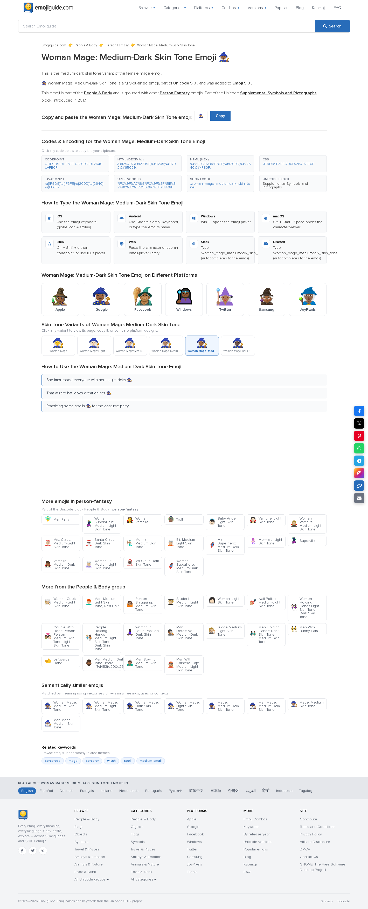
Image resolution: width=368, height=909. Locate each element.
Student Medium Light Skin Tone (182, 602)
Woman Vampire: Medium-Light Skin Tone (305, 523)
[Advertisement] (184, 454)
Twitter (192, 849)
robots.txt (343, 901)
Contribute (308, 819)
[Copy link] (359, 485)
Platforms (203, 7)
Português (153, 791)
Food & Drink (85, 872)
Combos (230, 7)
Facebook (195, 834)
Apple (192, 819)
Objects (80, 834)
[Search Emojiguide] (166, 26)
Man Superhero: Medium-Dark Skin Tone (224, 545)
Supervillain (304, 540)
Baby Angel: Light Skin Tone (223, 522)
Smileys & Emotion (89, 857)
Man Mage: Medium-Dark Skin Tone (264, 706)
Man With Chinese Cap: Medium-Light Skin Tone (183, 664)
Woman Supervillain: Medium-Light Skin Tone (100, 523)
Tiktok (192, 872)
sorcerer (92, 761)
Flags (78, 827)
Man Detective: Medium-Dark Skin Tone (182, 632)
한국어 (233, 791)
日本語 (215, 791)
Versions (257, 7)
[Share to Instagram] (359, 473)
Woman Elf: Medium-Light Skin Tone (100, 564)
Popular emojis (256, 849)
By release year (257, 834)
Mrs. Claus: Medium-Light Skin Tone (59, 543)
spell (127, 761)
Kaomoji (318, 7)
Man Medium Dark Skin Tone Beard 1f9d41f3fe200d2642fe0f (103, 663)
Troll (175, 519)
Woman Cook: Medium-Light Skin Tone (60, 602)
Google (193, 827)
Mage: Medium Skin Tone (307, 704)
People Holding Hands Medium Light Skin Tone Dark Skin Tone (100, 638)
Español (46, 791)
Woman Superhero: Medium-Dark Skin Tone (182, 566)
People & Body (86, 45)
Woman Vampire (137, 520)
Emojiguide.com (53, 45)
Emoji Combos (255, 819)
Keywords (251, 827)
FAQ (337, 7)
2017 (81, 100)
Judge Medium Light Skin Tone (225, 631)
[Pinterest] (43, 851)
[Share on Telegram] (359, 461)
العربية (251, 791)
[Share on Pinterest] (359, 436)
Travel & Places (86, 849)
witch (111, 761)
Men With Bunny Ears (304, 629)
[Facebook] (22, 851)
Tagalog (305, 791)
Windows (194, 842)
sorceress (52, 761)
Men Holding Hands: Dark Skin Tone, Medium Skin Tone (264, 634)
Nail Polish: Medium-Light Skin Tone (264, 602)
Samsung (194, 857)
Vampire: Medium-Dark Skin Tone (59, 564)
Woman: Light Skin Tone (224, 600)
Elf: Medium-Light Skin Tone (181, 543)
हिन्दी (265, 791)
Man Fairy (56, 519)
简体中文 (196, 791)
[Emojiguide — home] (48, 8)
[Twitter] (33, 851)
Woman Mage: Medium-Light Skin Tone (101, 706)
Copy (220, 115)
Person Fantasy (117, 45)
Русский (175, 791)
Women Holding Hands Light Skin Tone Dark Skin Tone (304, 607)
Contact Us (309, 857)
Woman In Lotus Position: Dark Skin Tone (142, 632)
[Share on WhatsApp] (359, 448)
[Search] (332, 26)
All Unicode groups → (91, 879)
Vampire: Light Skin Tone (265, 520)
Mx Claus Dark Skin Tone (142, 563)
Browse (146, 7)
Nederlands (128, 791)
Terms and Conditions (317, 827)
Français (87, 791)
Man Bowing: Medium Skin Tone (141, 663)
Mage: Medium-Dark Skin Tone (224, 706)
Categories (174, 7)
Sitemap (326, 901)
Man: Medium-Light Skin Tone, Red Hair (102, 602)
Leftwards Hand (56, 661)
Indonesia (284, 791)
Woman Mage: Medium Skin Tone (60, 706)
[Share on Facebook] (359, 411)
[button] (75, 163)
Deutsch (66, 791)
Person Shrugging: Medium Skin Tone (141, 604)
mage (73, 761)
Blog (300, 7)
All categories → (143, 879)
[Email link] (359, 498)
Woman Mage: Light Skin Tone (183, 706)
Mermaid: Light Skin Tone (265, 541)
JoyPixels (194, 864)
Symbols (81, 842)
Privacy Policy (311, 834)
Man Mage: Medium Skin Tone (59, 723)
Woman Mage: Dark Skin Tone (142, 706)
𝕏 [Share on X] (359, 423)
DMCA (305, 849)
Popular (281, 7)
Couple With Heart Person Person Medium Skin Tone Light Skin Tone (59, 636)
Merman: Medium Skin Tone (141, 543)
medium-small (151, 761)
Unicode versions (258, 842)
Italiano (107, 791)
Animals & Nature (88, 864)
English (27, 791)
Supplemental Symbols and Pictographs (285, 185)
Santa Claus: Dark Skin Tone (100, 543)
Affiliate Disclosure (315, 842)
